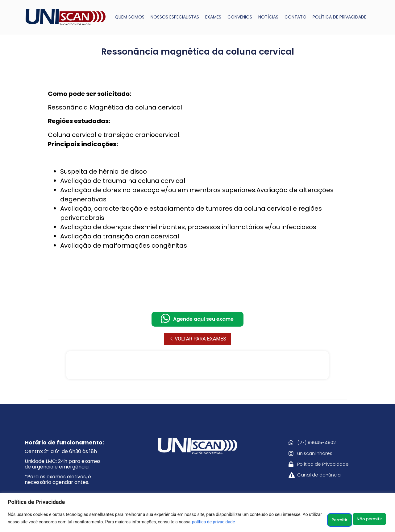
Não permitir (327, 519)
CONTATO (295, 17)
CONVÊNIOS (239, 17)
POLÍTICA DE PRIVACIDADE (339, 17)
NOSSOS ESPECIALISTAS (175, 17)
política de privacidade (253, 523)
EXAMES (213, 17)
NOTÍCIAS (268, 17)
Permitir (369, 519)
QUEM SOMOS (129, 17)
